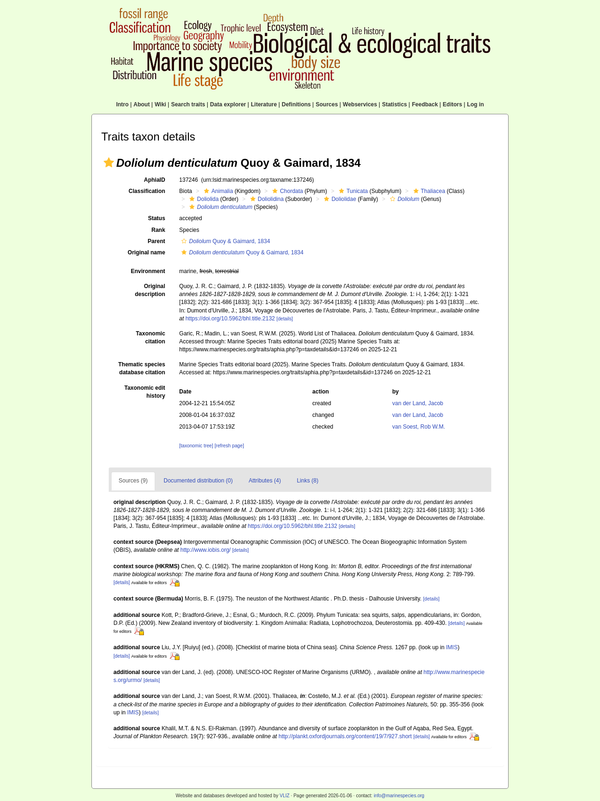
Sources (326, 104)
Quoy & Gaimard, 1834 (224, 241)
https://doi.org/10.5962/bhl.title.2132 (230, 318)
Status (156, 218)
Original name (146, 252)
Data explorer (228, 104)
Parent (156, 241)
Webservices (360, 104)
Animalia (217, 191)
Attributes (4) (264, 480)
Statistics (394, 104)
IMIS (452, 647)
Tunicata (352, 191)
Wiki (160, 104)
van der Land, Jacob (417, 403)
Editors (452, 104)
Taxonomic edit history (144, 392)
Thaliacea (428, 191)
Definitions (296, 104)
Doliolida (202, 199)
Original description (150, 290)
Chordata (286, 191)
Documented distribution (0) (198, 480)
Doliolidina (266, 199)
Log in (475, 104)
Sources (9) (133, 480)
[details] (285, 318)
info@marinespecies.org (399, 795)
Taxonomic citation (150, 337)
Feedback (425, 104)
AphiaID (154, 180)
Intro (122, 104)
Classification (146, 191)
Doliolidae (339, 199)
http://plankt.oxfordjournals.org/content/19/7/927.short (345, 736)
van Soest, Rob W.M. (418, 426)
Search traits (188, 104)
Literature (264, 104)
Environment (148, 271)
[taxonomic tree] (196, 445)
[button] (108, 162)
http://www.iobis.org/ (205, 550)
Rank (158, 230)
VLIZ (284, 795)
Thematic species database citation (141, 368)
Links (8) (307, 480)
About (142, 104)
